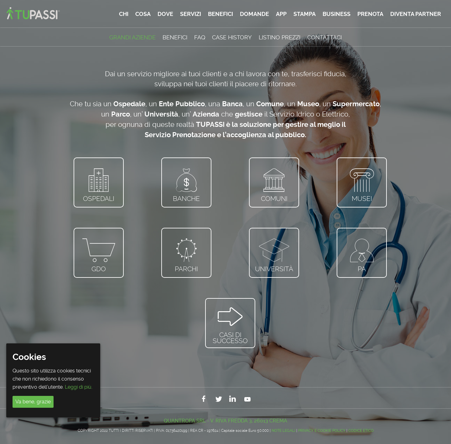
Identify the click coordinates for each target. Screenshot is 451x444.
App (281, 14)
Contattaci (324, 37)
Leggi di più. (78, 387)
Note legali (283, 430)
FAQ (199, 37)
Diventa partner (415, 14)
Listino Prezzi (279, 37)
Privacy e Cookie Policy (321, 430)
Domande (254, 14)
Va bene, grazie (33, 402)
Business (336, 14)
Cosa (143, 14)
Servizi (190, 14)
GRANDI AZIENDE (132, 37)
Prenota (370, 14)
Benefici (220, 14)
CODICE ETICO (361, 430)
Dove (165, 14)
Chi (123, 14)
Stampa (304, 14)
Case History (232, 37)
